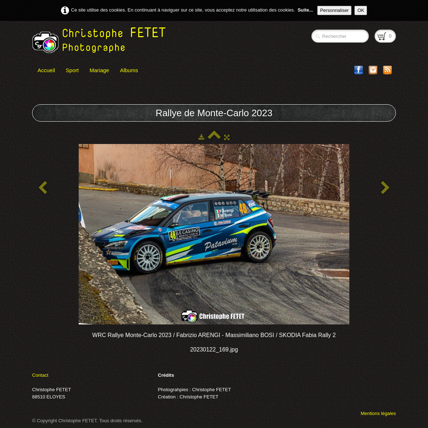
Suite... (305, 10)
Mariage (99, 70)
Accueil (46, 70)
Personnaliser (334, 10)
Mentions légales (378, 413)
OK (360, 10)
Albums (129, 70)
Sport (72, 70)
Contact (40, 375)
